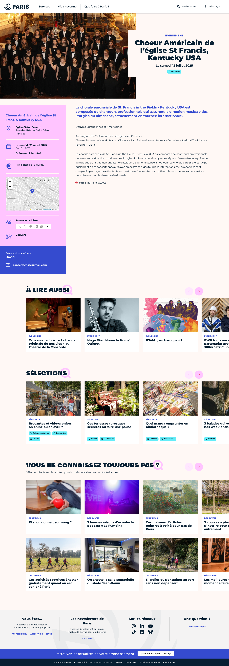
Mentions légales (62, 662)
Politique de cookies (150, 662)
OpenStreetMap (47, 209)
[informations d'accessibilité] (33, 226)
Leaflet (32, 209)
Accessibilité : (93, 662)
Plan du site (169, 662)
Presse (119, 662)
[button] (32, 191)
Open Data (131, 662)
